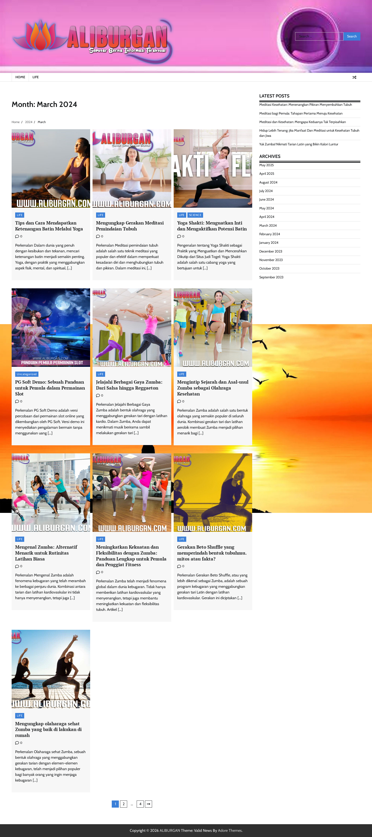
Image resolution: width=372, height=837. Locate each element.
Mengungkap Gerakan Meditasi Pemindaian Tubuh (130, 226)
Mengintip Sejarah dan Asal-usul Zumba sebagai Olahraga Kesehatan (212, 388)
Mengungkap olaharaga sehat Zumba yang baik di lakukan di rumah (48, 729)
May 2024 (266, 208)
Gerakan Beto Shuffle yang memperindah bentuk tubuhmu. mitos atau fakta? (212, 553)
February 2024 (269, 234)
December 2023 (270, 251)
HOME (20, 77)
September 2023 (271, 277)
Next (148, 804)
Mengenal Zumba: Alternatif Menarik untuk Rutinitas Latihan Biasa (46, 553)
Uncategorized (27, 374)
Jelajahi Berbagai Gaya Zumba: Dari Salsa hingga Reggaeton (129, 385)
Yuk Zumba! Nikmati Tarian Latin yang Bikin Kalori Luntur (298, 144)
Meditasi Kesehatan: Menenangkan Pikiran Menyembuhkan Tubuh (305, 104)
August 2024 (268, 182)
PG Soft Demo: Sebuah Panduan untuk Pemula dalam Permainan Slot (50, 388)
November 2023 (271, 260)
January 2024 (268, 242)
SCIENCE (195, 215)
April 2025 (266, 173)
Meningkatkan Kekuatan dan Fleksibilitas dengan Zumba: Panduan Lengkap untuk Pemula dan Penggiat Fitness (131, 555)
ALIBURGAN (170, 830)
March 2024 (268, 225)
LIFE (36, 77)
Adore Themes (230, 830)
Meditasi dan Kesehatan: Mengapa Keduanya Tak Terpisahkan (302, 122)
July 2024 (266, 191)
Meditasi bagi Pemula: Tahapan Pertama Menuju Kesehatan (301, 113)
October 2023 (269, 268)
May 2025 (266, 165)
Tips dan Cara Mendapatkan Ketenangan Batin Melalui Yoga (49, 226)
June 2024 (266, 199)
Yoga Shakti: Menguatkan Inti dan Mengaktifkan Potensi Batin (212, 226)
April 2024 (266, 217)
